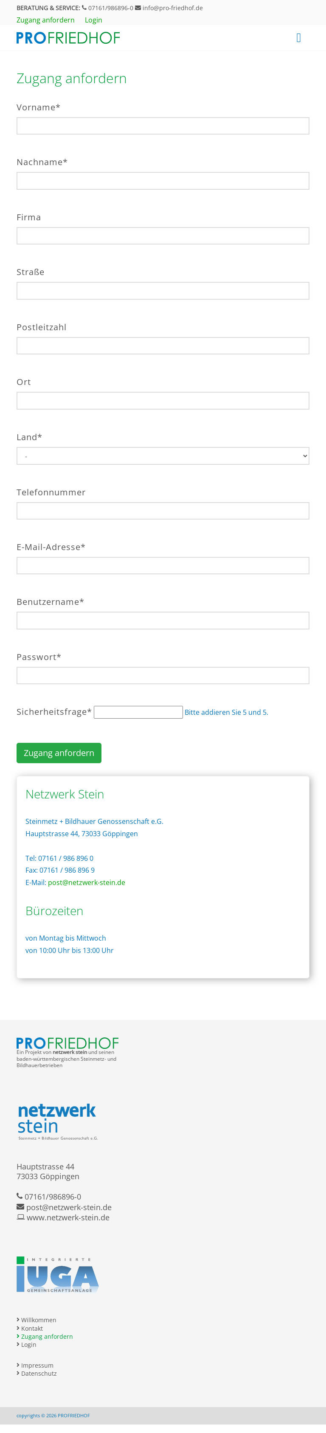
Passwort (39, 657)
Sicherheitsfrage (54, 711)
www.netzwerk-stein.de (63, 1217)
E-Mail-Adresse (51, 547)
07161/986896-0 (107, 8)
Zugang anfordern (59, 753)
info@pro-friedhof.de (169, 8)
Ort (24, 382)
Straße (31, 272)
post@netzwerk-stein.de (86, 882)
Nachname (42, 162)
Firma (29, 217)
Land (29, 437)
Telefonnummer (51, 492)
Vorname (39, 107)
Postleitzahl (42, 327)
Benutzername (50, 601)
